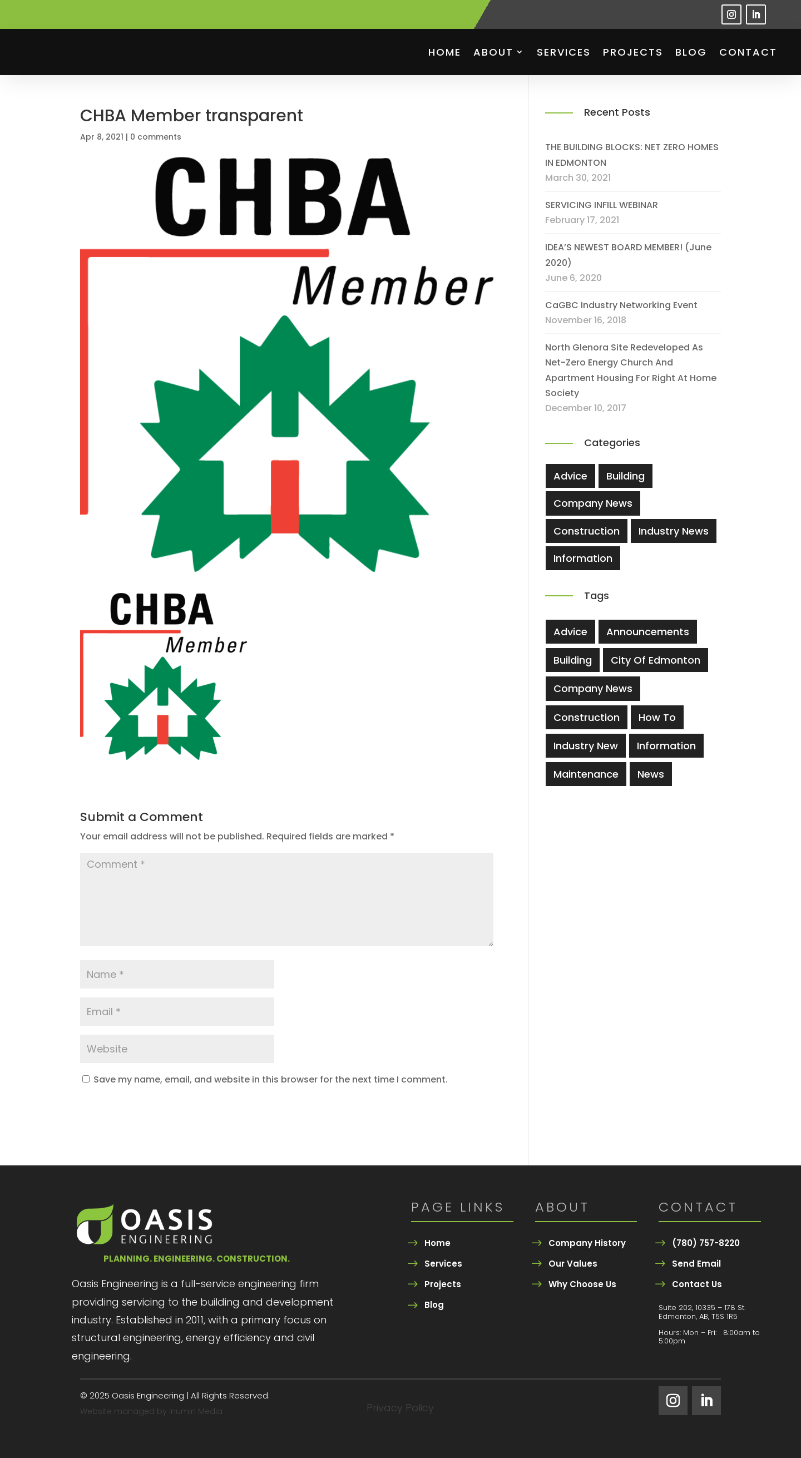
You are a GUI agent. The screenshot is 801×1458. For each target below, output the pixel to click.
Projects (633, 52)
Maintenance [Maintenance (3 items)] (586, 774)
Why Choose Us (582, 1284)
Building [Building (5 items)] (572, 660)
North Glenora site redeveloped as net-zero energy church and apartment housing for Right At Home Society (630, 370)
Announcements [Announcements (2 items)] (647, 632)
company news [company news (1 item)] (592, 688)
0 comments (155, 136)
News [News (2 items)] (650, 774)
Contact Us (697, 1284)
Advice (570, 476)
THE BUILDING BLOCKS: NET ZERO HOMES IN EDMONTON (632, 155)
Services (564, 52)
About (493, 52)
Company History (587, 1243)
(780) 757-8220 (706, 1243)
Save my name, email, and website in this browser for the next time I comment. (270, 1079)
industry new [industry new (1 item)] (585, 746)
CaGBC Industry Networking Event (621, 305)
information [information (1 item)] (666, 746)
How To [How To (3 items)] (657, 717)
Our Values (572, 1263)
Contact (748, 52)
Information (582, 558)
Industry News (674, 531)
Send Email (696, 1263)
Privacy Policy (400, 1409)
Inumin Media (195, 1411)
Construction (586, 531)
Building (625, 476)
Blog (691, 52)
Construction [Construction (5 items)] (586, 717)
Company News (592, 503)
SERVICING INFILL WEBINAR (601, 205)
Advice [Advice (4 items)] (570, 632)
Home (444, 52)
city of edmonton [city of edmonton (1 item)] (655, 660)
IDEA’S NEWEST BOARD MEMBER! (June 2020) (628, 255)
